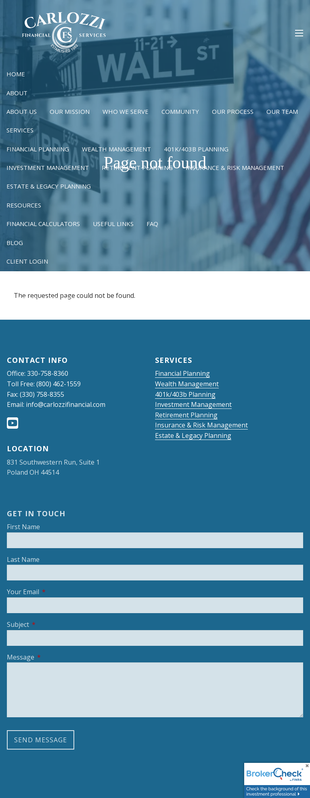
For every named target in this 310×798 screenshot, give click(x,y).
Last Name (23, 559)
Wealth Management (116, 149)
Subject (50, 624)
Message (52, 657)
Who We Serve (126, 111)
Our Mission (70, 111)
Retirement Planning (137, 167)
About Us (21, 111)
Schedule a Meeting (39, 299)
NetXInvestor (29, 280)
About (16, 93)
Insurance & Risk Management (235, 167)
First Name (23, 526)
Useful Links (113, 224)
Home (15, 74)
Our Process (232, 111)
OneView (79, 280)
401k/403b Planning (196, 149)
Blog (14, 243)
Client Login (27, 261)
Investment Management (47, 167)
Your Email (55, 591)
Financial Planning (37, 149)
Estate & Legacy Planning (48, 186)
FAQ (152, 224)
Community (180, 111)
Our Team (282, 111)
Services (20, 130)
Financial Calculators (43, 224)
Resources (23, 205)
